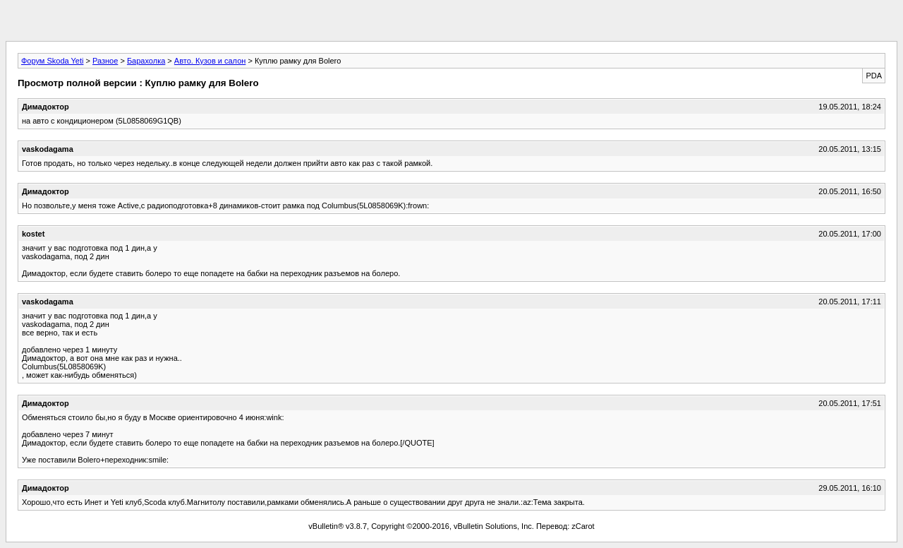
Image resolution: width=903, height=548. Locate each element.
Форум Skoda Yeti (52, 60)
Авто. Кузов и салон (210, 60)
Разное (105, 60)
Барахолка (146, 60)
